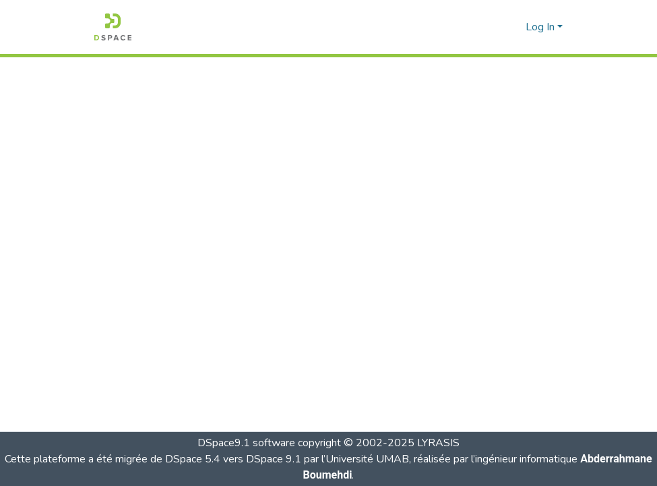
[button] (112, 26)
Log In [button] (541, 27)
